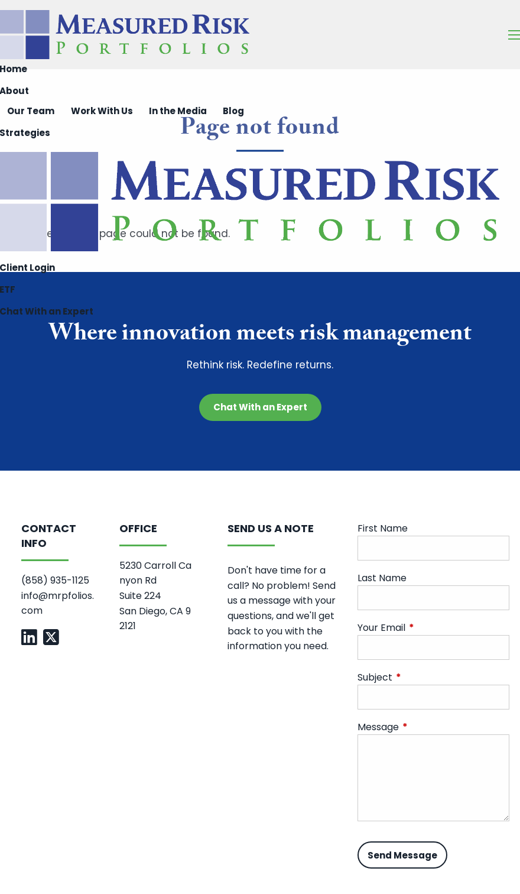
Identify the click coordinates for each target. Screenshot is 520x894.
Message (425, 727)
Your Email (429, 628)
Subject (422, 678)
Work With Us (102, 111)
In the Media (178, 111)
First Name (383, 529)
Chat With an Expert (260, 407)
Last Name (382, 578)
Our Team (30, 111)
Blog (233, 111)
